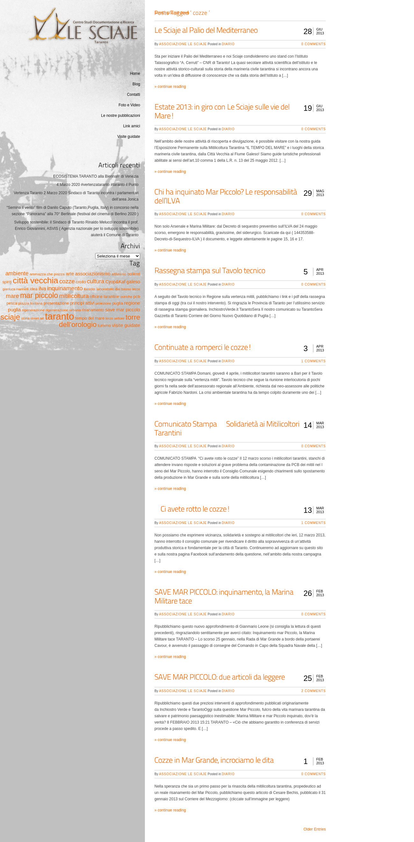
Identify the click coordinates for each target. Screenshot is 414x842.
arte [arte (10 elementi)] (70, 273)
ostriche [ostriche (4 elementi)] (126, 297)
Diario (228, 44)
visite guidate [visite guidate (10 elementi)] (126, 325)
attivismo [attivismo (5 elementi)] (118, 274)
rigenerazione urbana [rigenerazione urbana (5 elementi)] (63, 310)
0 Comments (313, 44)
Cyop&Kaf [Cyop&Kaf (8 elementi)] (115, 281)
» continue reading (170, 86)
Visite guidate (128, 136)
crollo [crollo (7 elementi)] (81, 281)
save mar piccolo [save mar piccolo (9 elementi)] (122, 309)
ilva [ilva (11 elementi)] (42, 288)
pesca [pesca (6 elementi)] (11, 303)
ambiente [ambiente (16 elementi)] (17, 273)
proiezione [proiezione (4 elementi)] (103, 303)
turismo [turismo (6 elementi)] (104, 325)
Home (135, 73)
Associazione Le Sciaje (183, 44)
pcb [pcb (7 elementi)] (136, 296)
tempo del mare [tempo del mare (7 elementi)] (89, 318)
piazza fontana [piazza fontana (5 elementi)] (30, 303)
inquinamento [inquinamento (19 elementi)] (65, 288)
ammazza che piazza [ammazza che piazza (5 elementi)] (47, 274)
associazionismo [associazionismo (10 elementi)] (93, 273)
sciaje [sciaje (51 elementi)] (10, 317)
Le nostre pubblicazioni (120, 115)
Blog (136, 84)
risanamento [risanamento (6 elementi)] (93, 310)
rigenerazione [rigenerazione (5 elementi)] (33, 310)
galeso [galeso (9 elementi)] (133, 281)
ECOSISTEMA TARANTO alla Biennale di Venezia (96, 176)
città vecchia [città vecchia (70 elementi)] (35, 280)
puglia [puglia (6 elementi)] (117, 303)
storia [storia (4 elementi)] (25, 318)
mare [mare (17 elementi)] (12, 296)
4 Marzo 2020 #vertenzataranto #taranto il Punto (98, 184)
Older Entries (314, 829)
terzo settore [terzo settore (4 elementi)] (115, 318)
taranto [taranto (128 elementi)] (59, 316)
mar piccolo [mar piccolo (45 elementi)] (39, 295)
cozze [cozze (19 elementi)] (67, 281)
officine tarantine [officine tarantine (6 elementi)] (104, 296)
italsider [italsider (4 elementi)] (90, 289)
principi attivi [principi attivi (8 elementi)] (82, 303)
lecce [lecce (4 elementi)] (136, 289)
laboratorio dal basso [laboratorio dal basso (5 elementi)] (113, 289)
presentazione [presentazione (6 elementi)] (56, 303)
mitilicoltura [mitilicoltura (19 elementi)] (74, 296)
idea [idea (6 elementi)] (34, 289)
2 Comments (313, 691)
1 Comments (313, 361)
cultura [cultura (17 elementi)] (95, 281)
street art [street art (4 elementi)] (37, 318)
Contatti (133, 94)
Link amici (131, 126)
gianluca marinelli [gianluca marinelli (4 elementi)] (16, 289)
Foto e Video (129, 105)
